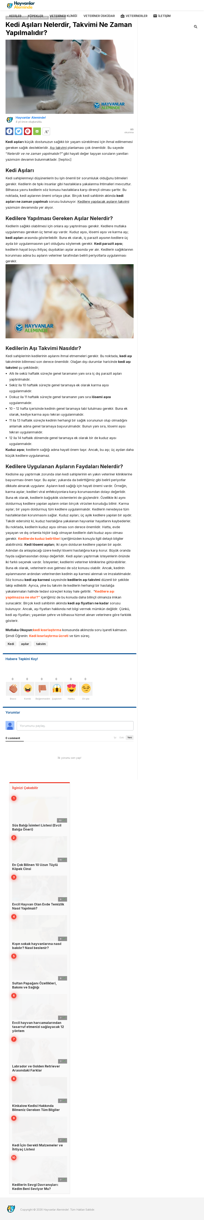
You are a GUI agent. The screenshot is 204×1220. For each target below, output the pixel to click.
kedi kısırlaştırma (47, 630)
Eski (122, 737)
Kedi (11, 644)
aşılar (25, 644)
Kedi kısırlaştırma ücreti (48, 636)
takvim (41, 644)
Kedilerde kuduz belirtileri (39, 538)
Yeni (129, 737)
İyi (115, 737)
